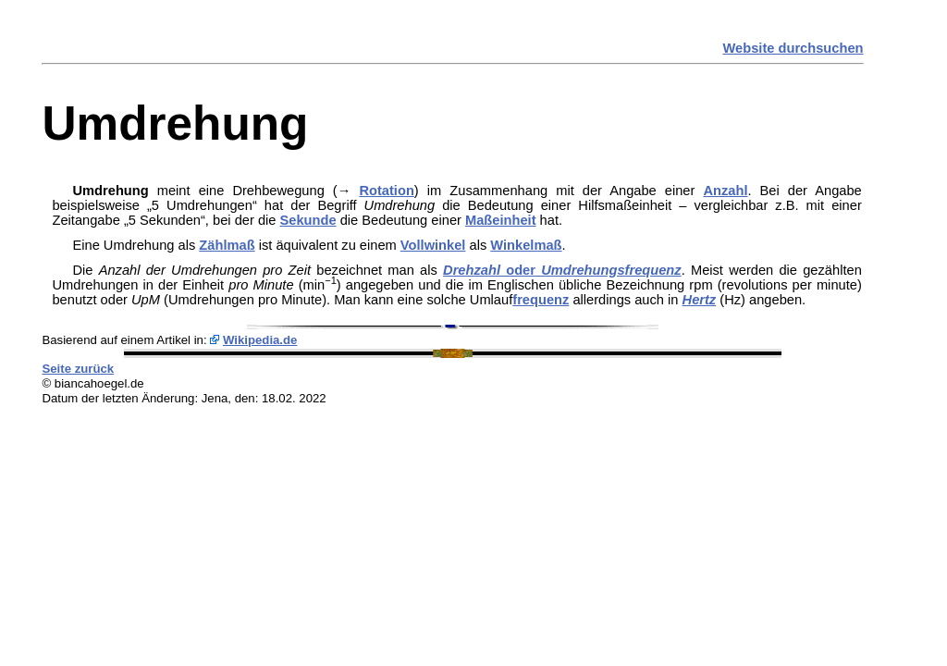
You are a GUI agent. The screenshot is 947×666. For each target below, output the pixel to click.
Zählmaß (226, 245)
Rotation (386, 190)
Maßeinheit (500, 220)
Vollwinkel (433, 245)
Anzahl (725, 190)
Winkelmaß (525, 245)
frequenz (540, 299)
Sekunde (308, 220)
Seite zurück (78, 369)
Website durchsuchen (793, 48)
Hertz (700, 299)
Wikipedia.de (260, 340)
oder (562, 270)
